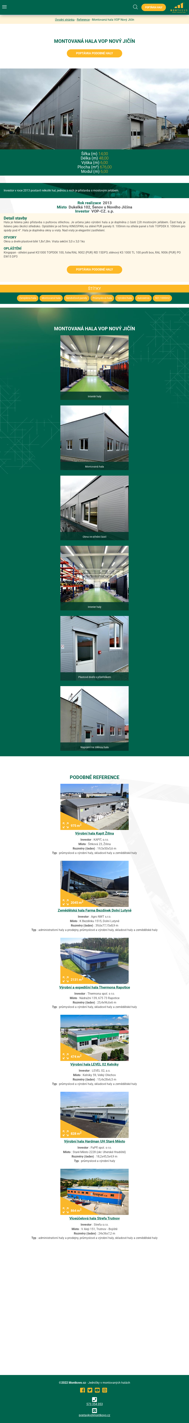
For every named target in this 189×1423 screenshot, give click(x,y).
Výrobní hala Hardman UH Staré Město (94, 1141)
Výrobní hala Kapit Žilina (94, 833)
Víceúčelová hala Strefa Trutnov (94, 1218)
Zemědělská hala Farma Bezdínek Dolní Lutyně (94, 910)
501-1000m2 (162, 298)
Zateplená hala (27, 298)
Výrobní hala (124, 298)
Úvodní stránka (65, 19)
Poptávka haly (153, 7)
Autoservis (143, 298)
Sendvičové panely (76, 298)
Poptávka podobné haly (94, 53)
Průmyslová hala (102, 298)
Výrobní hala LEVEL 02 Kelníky (94, 1064)
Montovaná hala (51, 298)
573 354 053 (94, 1401)
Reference (83, 19)
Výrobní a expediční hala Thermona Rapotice (94, 987)
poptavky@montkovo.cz (94, 1415)
